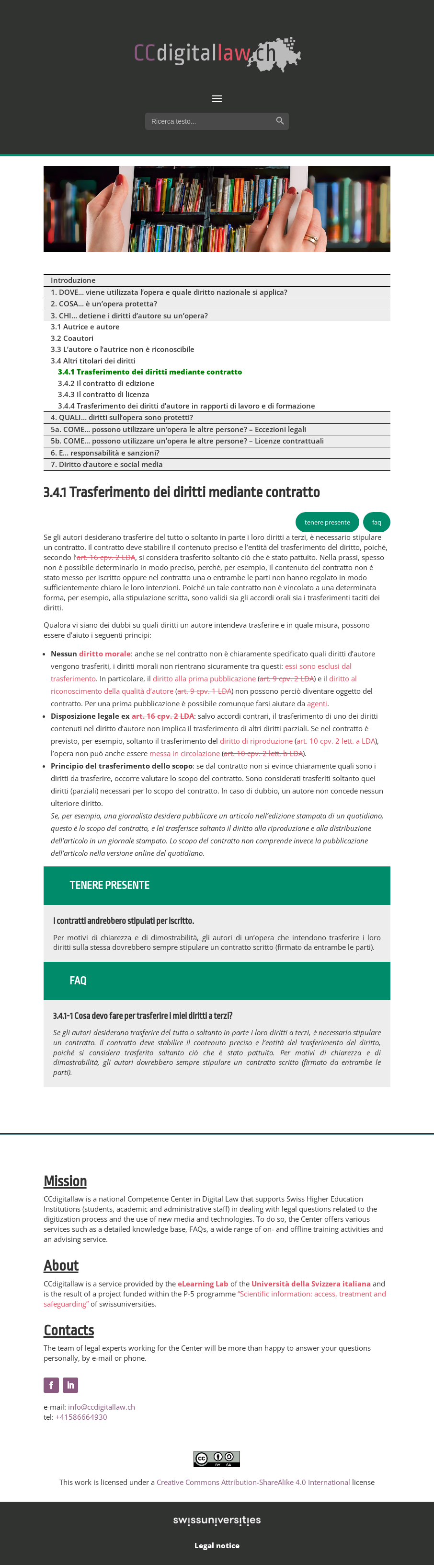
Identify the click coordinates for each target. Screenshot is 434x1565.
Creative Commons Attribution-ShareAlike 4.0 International (253, 1482)
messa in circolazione (184, 753)
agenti (317, 703)
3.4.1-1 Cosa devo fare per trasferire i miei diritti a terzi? (142, 1016)
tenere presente (327, 522)
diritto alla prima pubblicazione (204, 678)
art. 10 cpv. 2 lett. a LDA (336, 741)
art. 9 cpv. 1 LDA (204, 691)
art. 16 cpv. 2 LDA (106, 557)
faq (376, 522)
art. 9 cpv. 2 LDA (287, 678)
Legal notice (217, 1545)
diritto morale (105, 653)
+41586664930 (81, 1417)
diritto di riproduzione (256, 741)
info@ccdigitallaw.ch (101, 1407)
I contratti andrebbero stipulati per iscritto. (123, 921)
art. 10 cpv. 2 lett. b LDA (263, 753)
